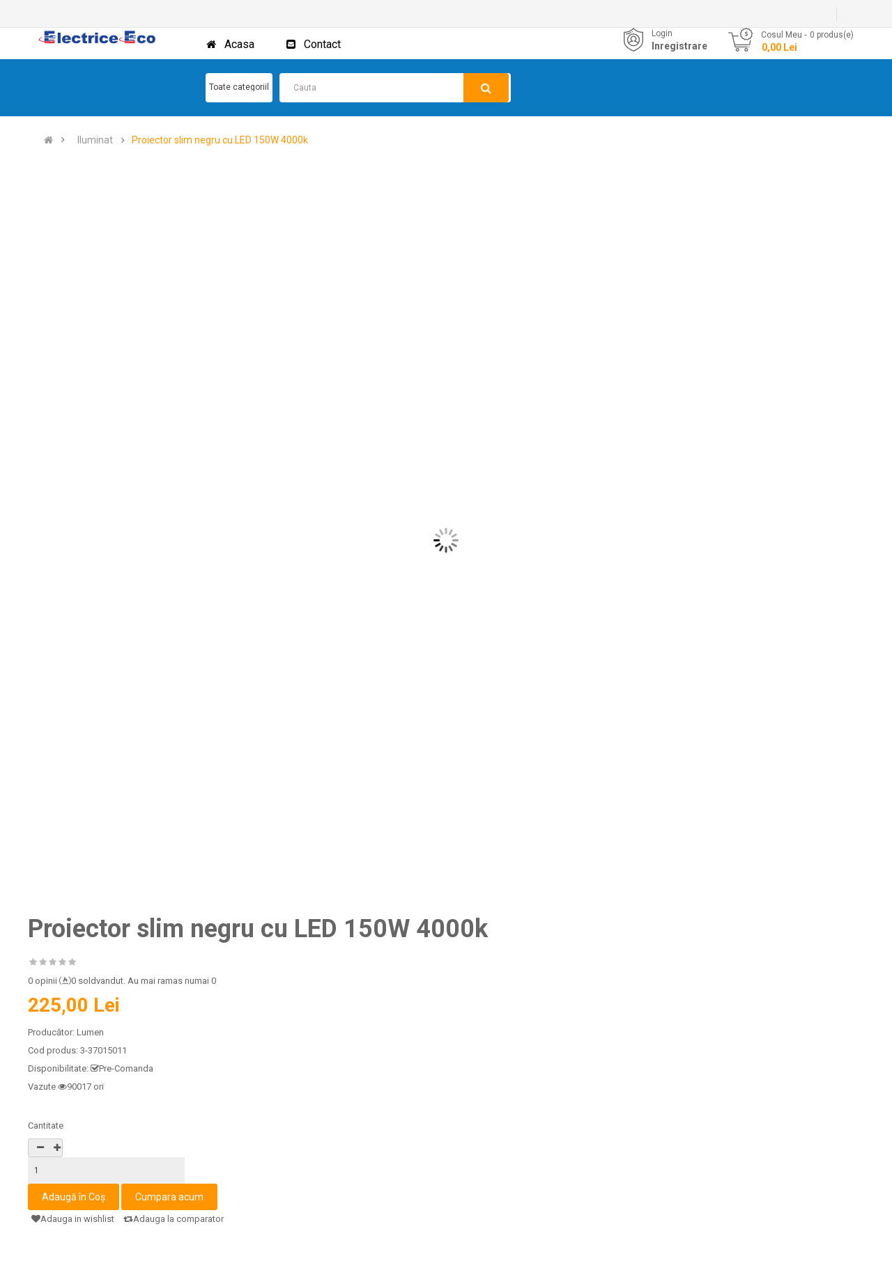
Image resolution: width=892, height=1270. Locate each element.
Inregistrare (679, 46)
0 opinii (42, 980)
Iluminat (95, 140)
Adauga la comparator (173, 1219)
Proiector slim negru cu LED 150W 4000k (220, 140)
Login (662, 33)
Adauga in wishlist (72, 1219)
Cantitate (45, 1125)
